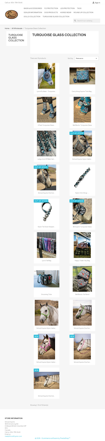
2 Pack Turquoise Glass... (46, 125)
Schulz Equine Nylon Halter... (82, 159)
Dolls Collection (32, 16)
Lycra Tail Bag (46, 261)
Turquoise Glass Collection (56, 16)
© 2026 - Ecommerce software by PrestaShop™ (52, 438)
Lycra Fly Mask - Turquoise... (46, 91)
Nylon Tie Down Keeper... (46, 227)
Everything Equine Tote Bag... (82, 91)
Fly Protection (51, 8)
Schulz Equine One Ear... (46, 193)
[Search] (86, 21)
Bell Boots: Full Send (82, 294)
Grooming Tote (46, 294)
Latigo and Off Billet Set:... (46, 159)
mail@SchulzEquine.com (13, 436)
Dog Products (51, 12)
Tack (79, 8)
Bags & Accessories (33, 8)
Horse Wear (65, 12)
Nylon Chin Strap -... (82, 193)
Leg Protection (67, 8)
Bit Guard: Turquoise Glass (82, 227)
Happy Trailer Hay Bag (82, 261)
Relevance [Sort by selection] (87, 58)
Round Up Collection (83, 12)
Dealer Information (33, 12)
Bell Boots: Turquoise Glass (82, 125)
